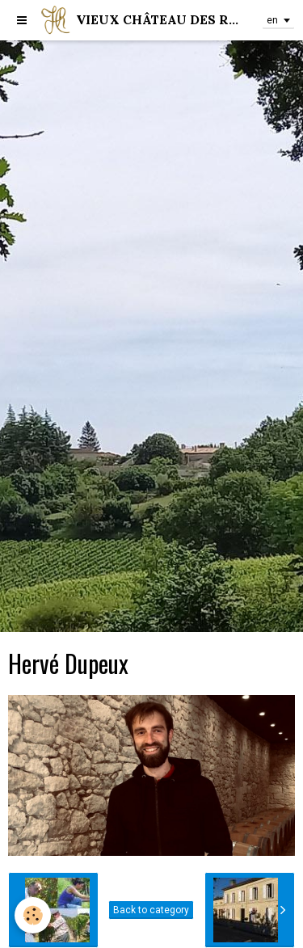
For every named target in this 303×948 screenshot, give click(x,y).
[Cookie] (33, 915)
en (272, 20)
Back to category (151, 910)
